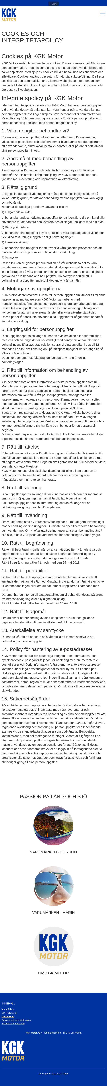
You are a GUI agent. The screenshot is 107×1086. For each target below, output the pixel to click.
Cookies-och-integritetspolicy (16, 1020)
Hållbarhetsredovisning (13, 1023)
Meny (53, 4)
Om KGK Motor (9, 1013)
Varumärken (8, 1009)
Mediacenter (8, 1016)
